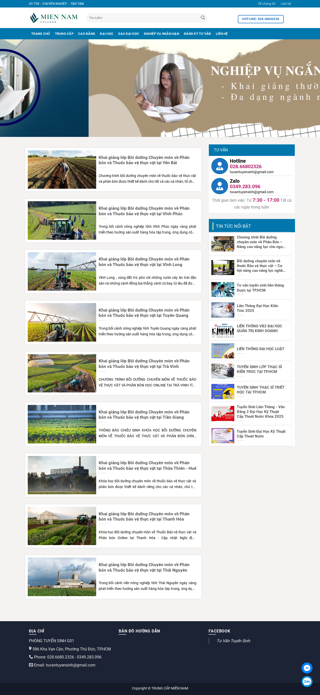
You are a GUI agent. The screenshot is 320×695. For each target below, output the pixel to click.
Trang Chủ (40, 34)
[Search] (203, 18)
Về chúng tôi (266, 4)
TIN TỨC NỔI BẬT (233, 226)
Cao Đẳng (86, 34)
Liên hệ (286, 4)
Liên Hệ (222, 34)
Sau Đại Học (128, 34)
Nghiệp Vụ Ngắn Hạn (161, 34)
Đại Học (106, 34)
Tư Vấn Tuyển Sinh (233, 640)
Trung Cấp (64, 34)
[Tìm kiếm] (146, 18)
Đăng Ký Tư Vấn (197, 34)
